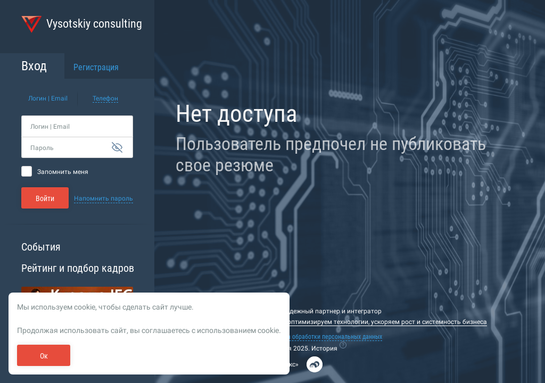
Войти (45, 198)
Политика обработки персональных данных (323, 336)
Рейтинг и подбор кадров (77, 268)
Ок (44, 356)
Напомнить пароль (103, 198)
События (41, 246)
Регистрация (96, 67)
